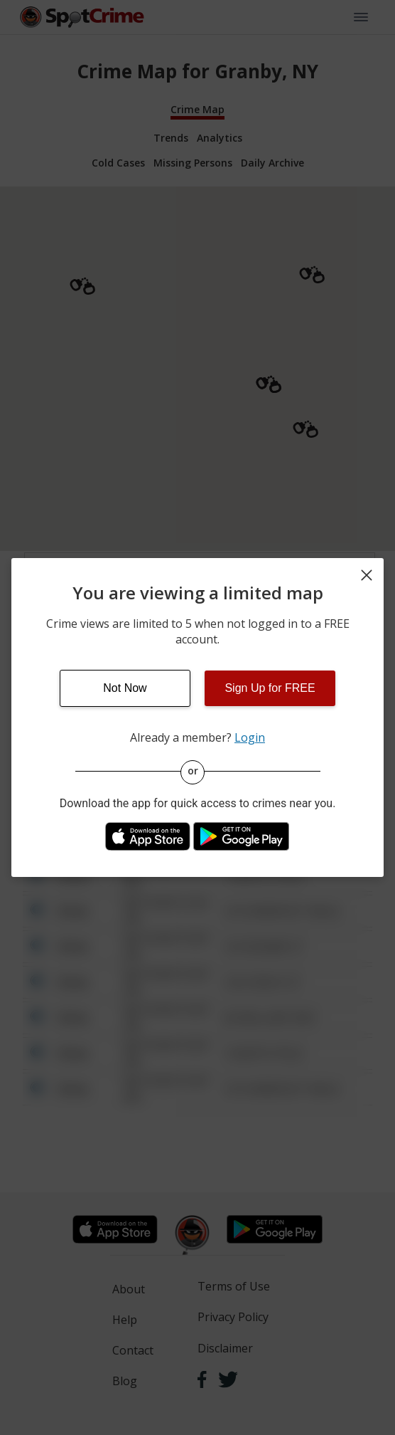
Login (249, 737)
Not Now (124, 688)
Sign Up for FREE (269, 688)
